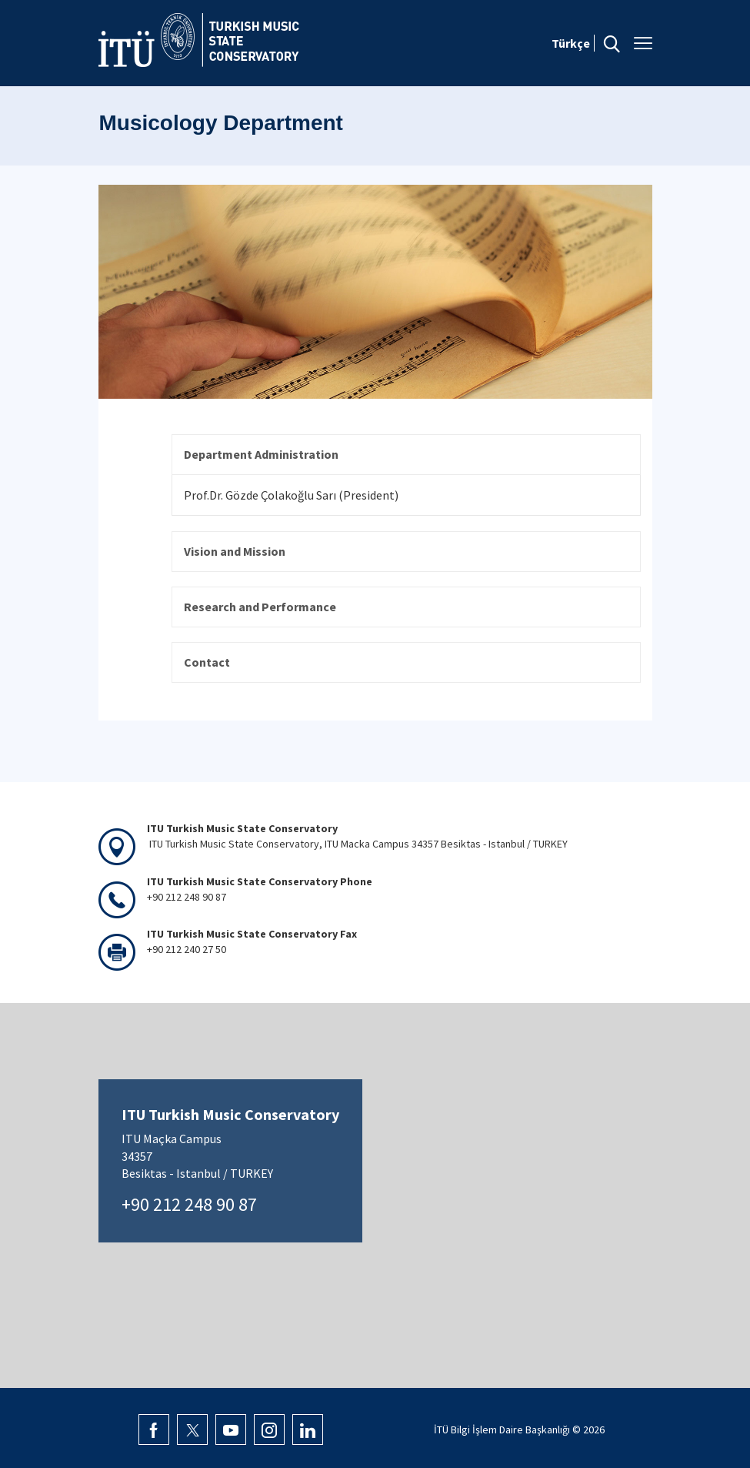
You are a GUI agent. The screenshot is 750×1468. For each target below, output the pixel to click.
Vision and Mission (234, 551)
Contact (207, 662)
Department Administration (261, 454)
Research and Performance (260, 606)
